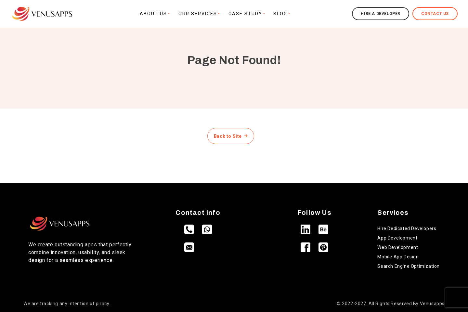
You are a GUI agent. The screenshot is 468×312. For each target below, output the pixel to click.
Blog (280, 13)
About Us (153, 13)
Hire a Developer (380, 13)
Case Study (245, 13)
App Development (397, 237)
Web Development (397, 247)
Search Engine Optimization (408, 266)
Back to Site (231, 136)
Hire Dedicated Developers (406, 228)
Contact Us (435, 13)
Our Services (197, 13)
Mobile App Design (398, 256)
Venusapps (432, 303)
